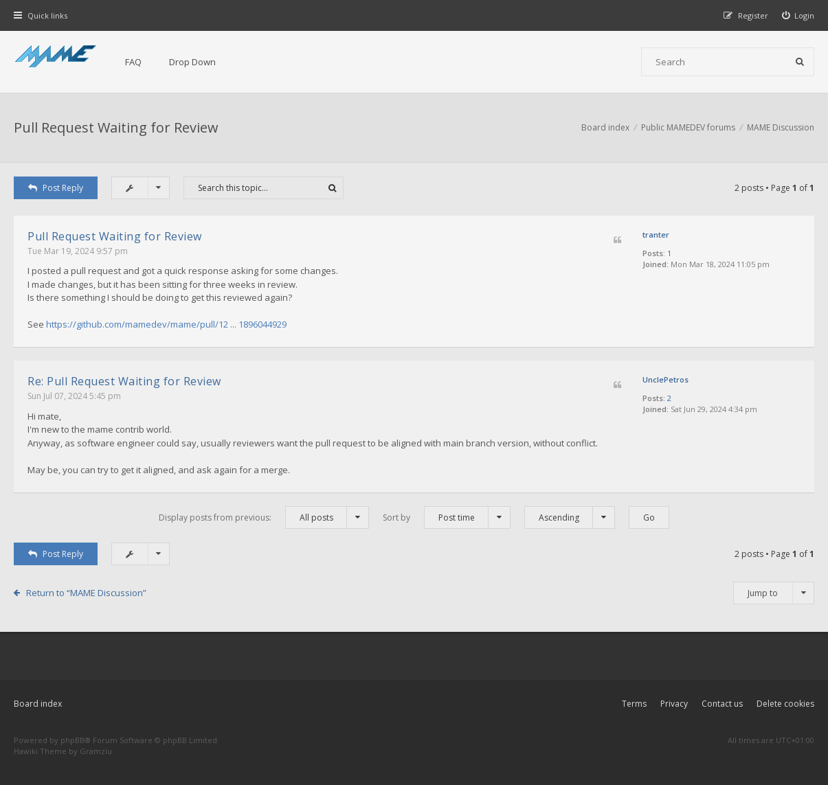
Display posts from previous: (264, 517)
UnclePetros (665, 379)
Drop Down (192, 62)
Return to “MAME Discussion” (86, 593)
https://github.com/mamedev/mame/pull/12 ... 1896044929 (166, 324)
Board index (38, 703)
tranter (655, 234)
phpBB (72, 740)
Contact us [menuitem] (722, 703)
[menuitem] (798, 15)
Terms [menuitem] (634, 703)
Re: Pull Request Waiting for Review (124, 381)
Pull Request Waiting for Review (116, 127)
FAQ (133, 62)
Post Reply (55, 188)
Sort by (447, 517)
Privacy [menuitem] (674, 703)
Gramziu (96, 751)
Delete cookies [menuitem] (785, 703)
